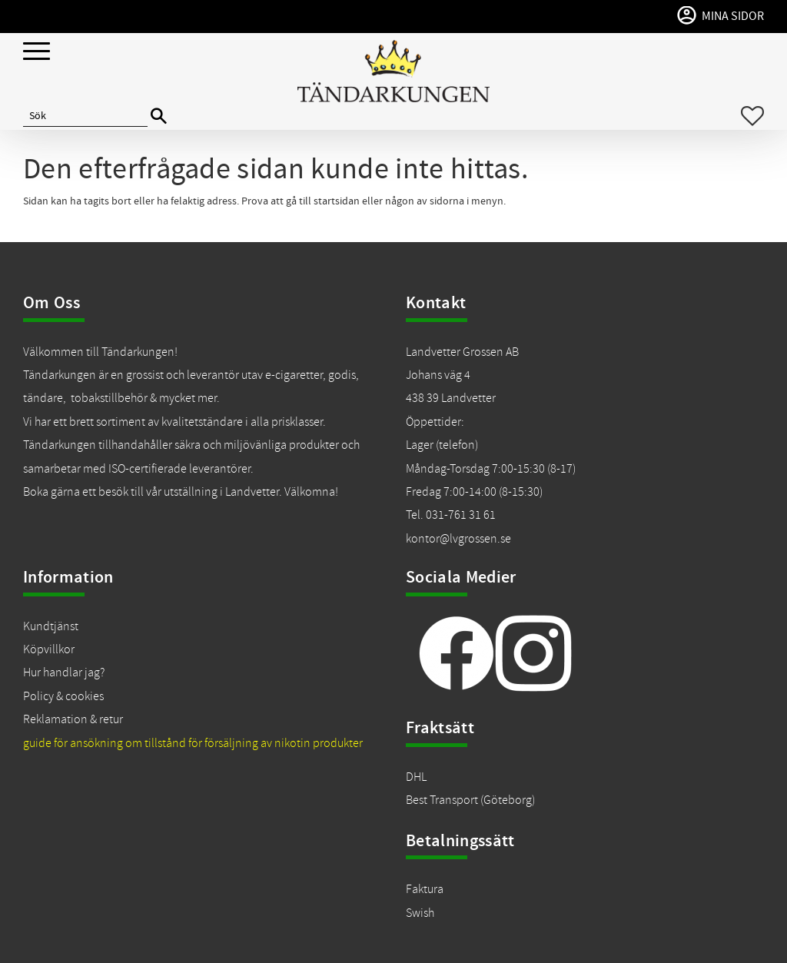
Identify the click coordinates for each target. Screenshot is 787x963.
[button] (36, 51)
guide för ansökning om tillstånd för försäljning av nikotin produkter (193, 743)
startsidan (337, 201)
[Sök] (159, 116)
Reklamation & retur (73, 719)
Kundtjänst (50, 626)
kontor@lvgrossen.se (458, 538)
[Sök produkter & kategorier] (85, 116)
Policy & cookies (63, 696)
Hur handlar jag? (64, 672)
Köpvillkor (49, 649)
